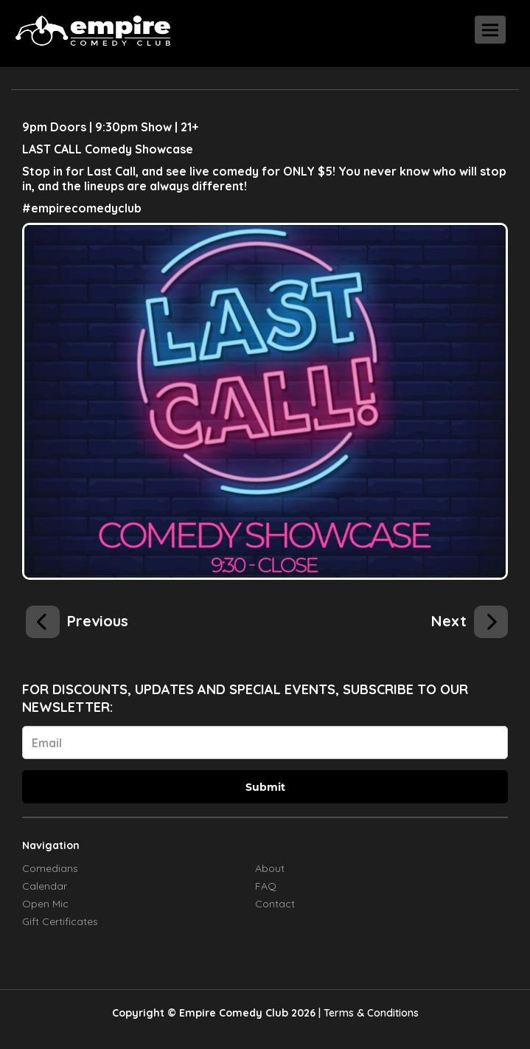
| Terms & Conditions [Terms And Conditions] (368, 1012)
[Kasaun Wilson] (77, 619)
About (270, 868)
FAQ (265, 886)
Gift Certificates (60, 921)
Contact (275, 903)
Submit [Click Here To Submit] (265, 787)
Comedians (50, 868)
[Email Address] (265, 742)
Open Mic (45, 903)
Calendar (44, 886)
